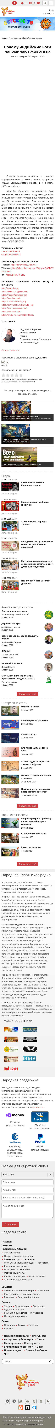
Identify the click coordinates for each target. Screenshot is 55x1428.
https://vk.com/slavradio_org (14, 295)
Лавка (40, 1339)
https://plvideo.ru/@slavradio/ (14, 291)
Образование (22, 1306)
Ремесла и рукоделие (15, 1313)
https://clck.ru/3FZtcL (15, 275)
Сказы (5, 1321)
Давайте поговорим (14, 1276)
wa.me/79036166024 (11, 255)
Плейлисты (39, 1336)
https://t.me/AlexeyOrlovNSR (24, 265)
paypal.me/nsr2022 (40, 1150)
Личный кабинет (36, 1350)
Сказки (21, 1325)
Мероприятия (12, 1343)
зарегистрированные (32, 379)
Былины (8, 1328)
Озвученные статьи (14, 1273)
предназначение (11, 350)
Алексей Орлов (28, 332)
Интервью (28, 1259)
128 (30, 3)
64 (34, 3)
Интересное (36, 1313)
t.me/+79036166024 (10, 251)
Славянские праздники (16, 1266)
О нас (40, 1347)
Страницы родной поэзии (18, 1279)
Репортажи (43, 1263)
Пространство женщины (17, 1269)
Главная (6, 1241)
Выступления (11, 1294)
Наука (21, 1309)
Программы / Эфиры (14, 1249)
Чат (44, 14)
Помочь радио (13, 1350)
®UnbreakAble (31, 1424)
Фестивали (43, 1290)
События (6, 1287)
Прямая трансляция (16, 1336)
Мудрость (9, 1309)
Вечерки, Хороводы (28, 1297)
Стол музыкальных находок (19, 1263)
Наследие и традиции (16, 1316)
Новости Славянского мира (18, 1256)
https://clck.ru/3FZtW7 (11, 311)
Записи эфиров (19, 56)
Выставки (9, 1297)
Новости (6, 1245)
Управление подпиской (18, 1347)
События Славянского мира (19, 1290)
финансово (37, 1107)
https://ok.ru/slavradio (11, 298)
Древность (38, 1306)
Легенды (33, 1325)
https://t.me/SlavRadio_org (13, 301)
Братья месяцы (12, 1259)
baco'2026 (8, 1424)
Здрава (8, 1306)
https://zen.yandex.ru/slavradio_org (17, 305)
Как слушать (32, 1343)
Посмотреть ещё (27, 694)
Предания (9, 1325)
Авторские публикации (18, 1339)
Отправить (10, 1224)
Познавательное (31, 1294)
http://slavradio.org (9, 288)
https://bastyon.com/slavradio (14, 308)
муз (38, 3)
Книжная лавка (37, 1276)
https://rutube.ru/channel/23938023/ (17, 315)
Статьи (5, 1302)
